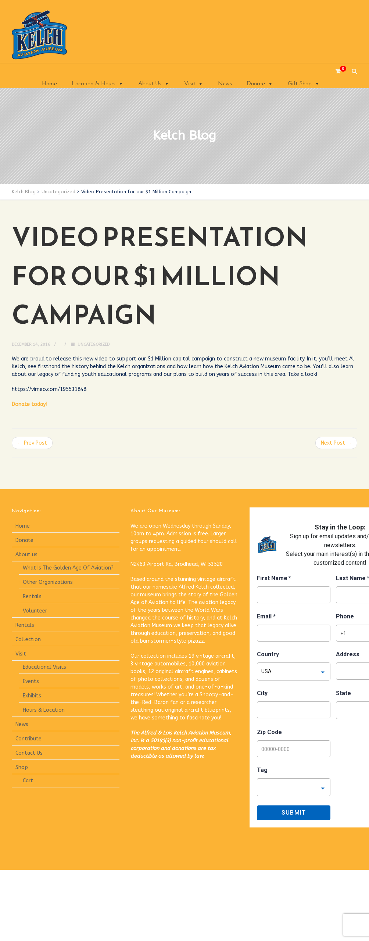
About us (26, 555)
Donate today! (29, 404)
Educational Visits (44, 667)
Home (49, 84)
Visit (193, 83)
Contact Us (29, 753)
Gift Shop (304, 83)
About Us (153, 83)
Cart (28, 780)
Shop (21, 767)
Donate (260, 83)
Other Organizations (48, 582)
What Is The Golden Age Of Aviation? (68, 568)
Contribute (28, 739)
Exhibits (32, 696)
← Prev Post (32, 443)
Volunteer (35, 611)
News (225, 84)
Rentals (32, 596)
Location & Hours (97, 83)
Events (31, 681)
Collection (28, 639)
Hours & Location (44, 710)
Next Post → (336, 443)
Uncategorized (94, 344)
